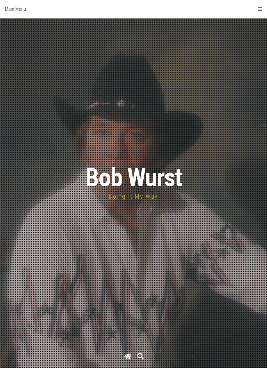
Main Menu (133, 9)
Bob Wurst (133, 177)
